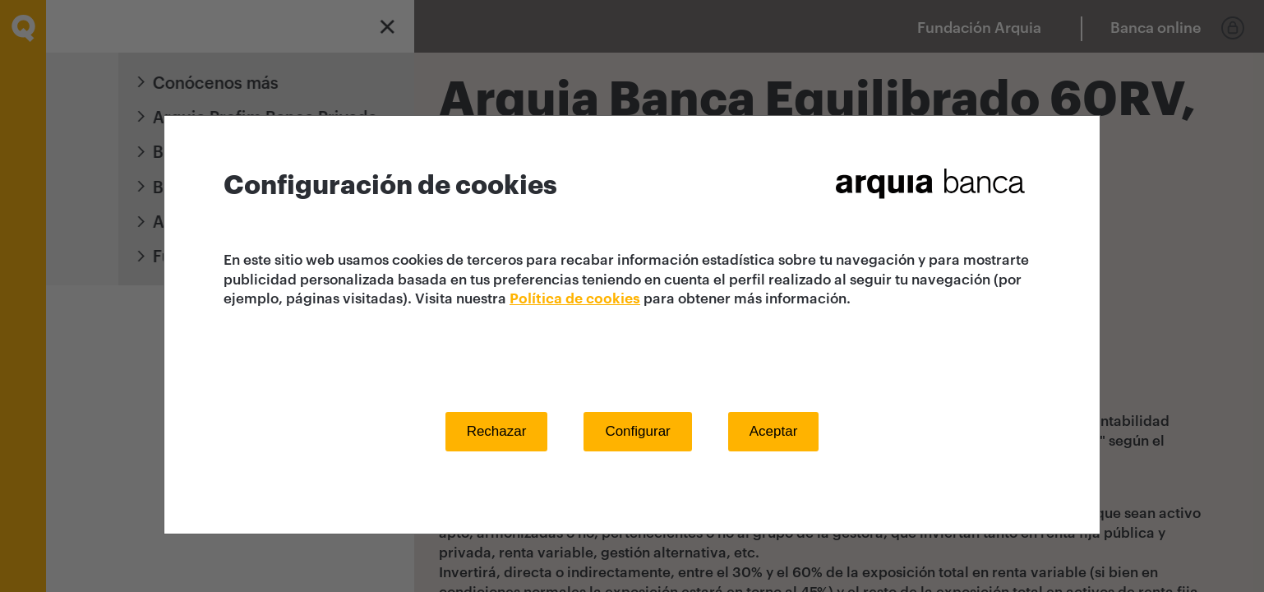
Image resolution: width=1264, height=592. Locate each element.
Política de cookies (575, 299)
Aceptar (774, 431)
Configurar (637, 431)
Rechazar (497, 431)
